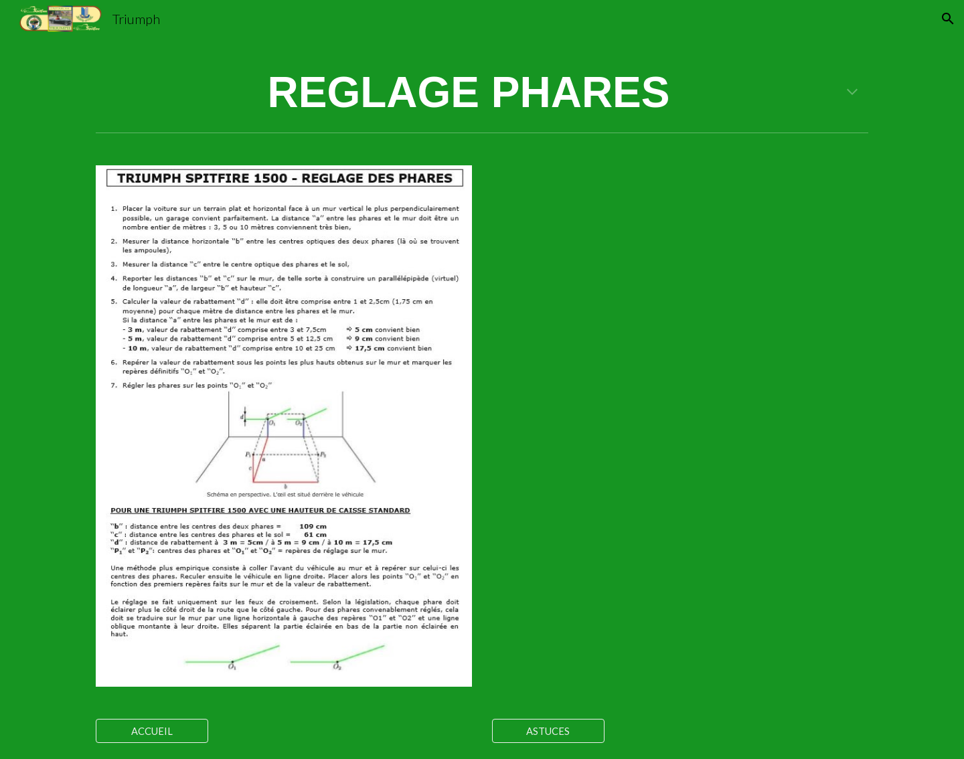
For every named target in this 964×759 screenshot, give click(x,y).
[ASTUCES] (548, 730)
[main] (482, 93)
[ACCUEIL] (152, 730)
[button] (948, 19)
